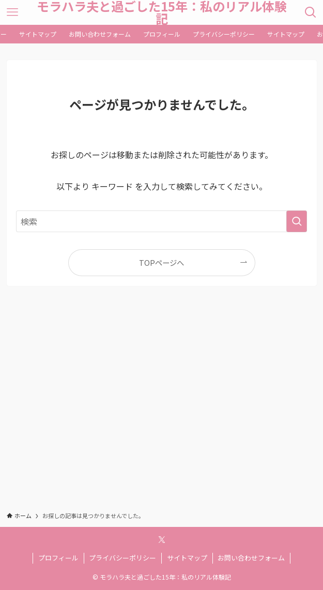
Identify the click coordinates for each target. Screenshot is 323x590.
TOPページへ (161, 262)
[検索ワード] (161, 221)
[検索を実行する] (296, 221)
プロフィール (58, 558)
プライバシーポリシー (122, 558)
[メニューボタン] (12, 12)
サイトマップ (187, 558)
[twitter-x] (161, 539)
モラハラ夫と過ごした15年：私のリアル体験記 (162, 12)
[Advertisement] (162, 408)
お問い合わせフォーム (251, 558)
